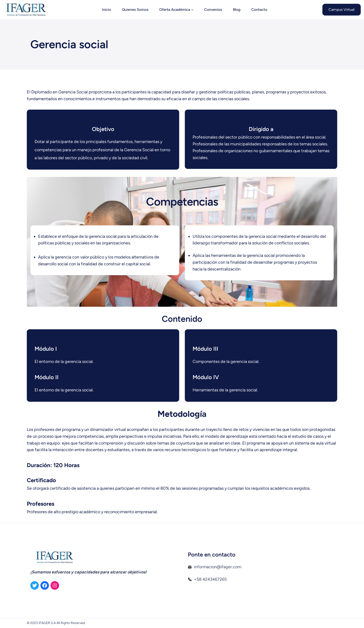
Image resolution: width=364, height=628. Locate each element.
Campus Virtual (341, 9)
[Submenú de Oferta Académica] (192, 9)
